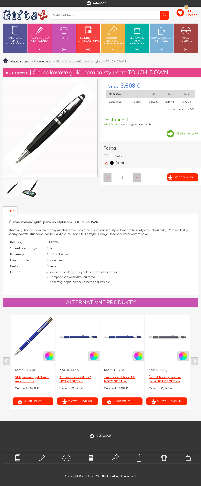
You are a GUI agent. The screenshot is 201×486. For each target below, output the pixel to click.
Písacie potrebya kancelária (39, 37)
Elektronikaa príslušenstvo (89, 37)
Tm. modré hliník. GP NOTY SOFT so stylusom (75, 381)
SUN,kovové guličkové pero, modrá (32, 379)
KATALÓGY (100, 435)
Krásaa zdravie (186, 37)
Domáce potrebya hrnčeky (162, 37)
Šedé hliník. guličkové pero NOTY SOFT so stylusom (165, 381)
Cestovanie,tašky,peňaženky (137, 37)
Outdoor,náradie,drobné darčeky (113, 37)
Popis (10, 210)
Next (194, 361)
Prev (6, 361)
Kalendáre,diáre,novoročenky (15, 34)
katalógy (96, 3)
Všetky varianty (187, 133)
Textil (64, 35)
